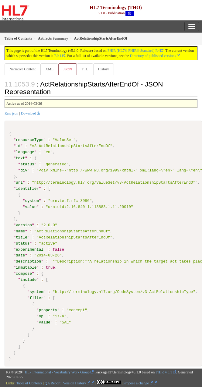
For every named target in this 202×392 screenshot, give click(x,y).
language (25, 152)
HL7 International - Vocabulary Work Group (57, 372)
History (103, 69)
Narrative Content (22, 69)
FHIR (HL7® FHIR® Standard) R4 (134, 50)
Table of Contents (29, 383)
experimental (29, 249)
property (48, 310)
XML (49, 69)
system (32, 200)
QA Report (52, 383)
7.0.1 (57, 56)
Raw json (11, 113)
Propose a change (138, 383)
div (23, 170)
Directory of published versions (153, 56)
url (19, 182)
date (20, 255)
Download (28, 113)
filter (36, 298)
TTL (85, 69)
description (28, 261)
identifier (27, 188)
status (27, 164)
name (20, 231)
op (41, 316)
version (24, 225)
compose (24, 273)
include (28, 279)
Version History (76, 383)
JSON (67, 69)
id (18, 146)
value (30, 207)
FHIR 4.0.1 (164, 372)
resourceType (29, 140)
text (20, 158)
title (21, 237)
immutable (26, 267)
